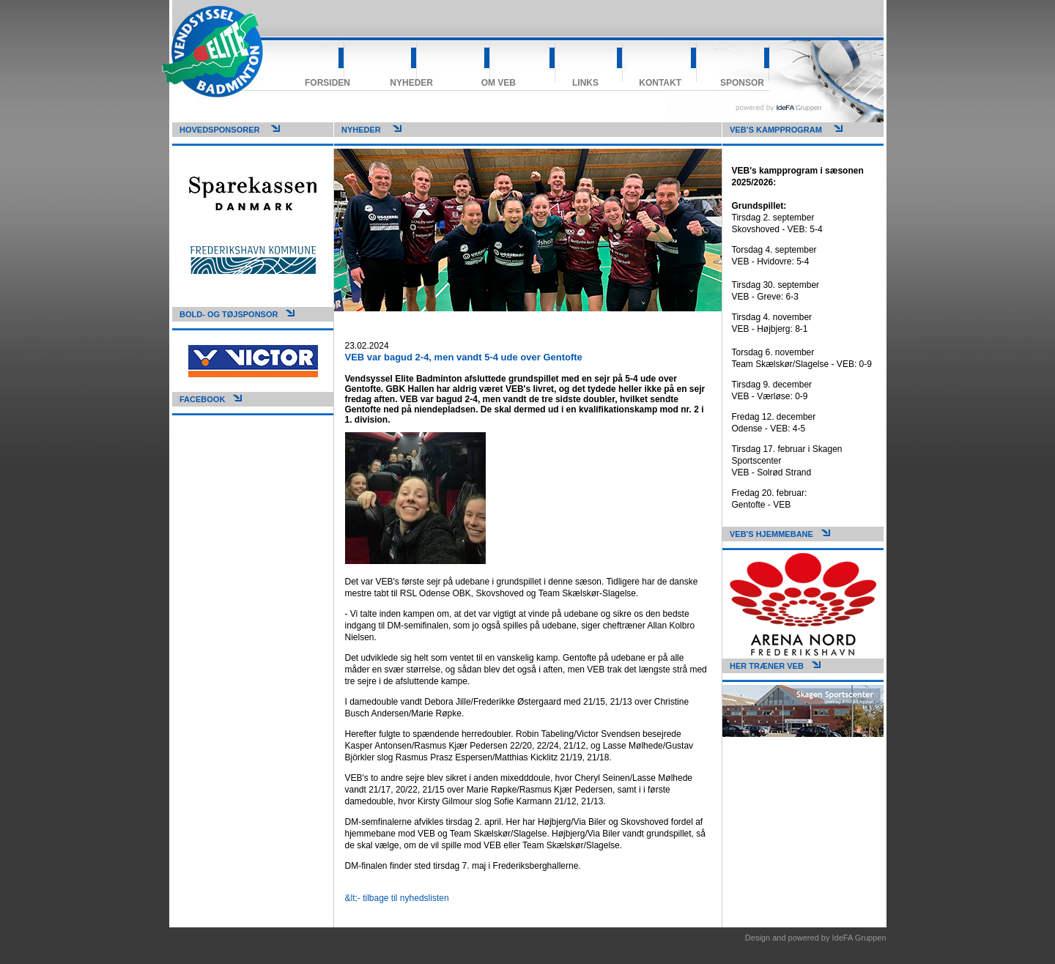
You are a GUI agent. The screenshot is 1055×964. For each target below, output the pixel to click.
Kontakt (660, 83)
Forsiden (327, 83)
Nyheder (411, 83)
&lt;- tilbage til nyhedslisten (397, 898)
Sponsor (742, 83)
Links (585, 83)
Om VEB (498, 83)
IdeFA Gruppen (859, 937)
